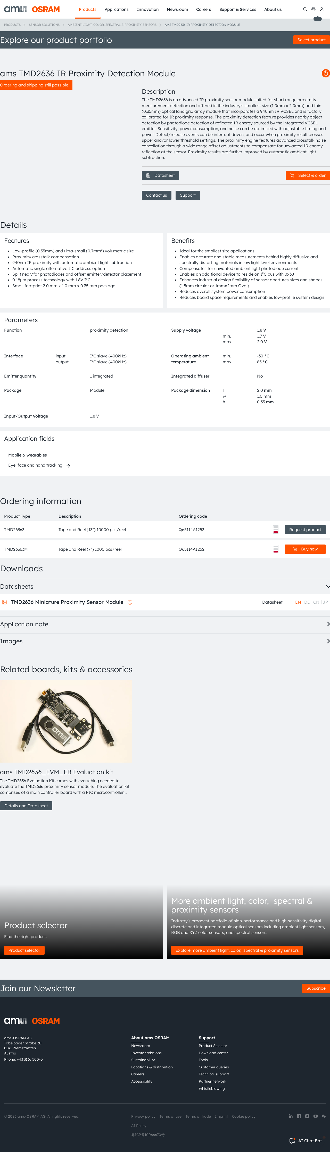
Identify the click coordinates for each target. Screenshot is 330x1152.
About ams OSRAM (150, 1037)
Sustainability (143, 1060)
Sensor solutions (44, 25)
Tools (203, 1060)
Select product (312, 39)
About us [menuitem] (273, 9)
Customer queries (214, 1067)
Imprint (221, 1116)
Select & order (308, 175)
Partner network (212, 1081)
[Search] (305, 9)
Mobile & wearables (27, 455)
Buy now (305, 548)
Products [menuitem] (87, 9)
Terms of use (171, 1116)
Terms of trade (198, 1116)
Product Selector (213, 1045)
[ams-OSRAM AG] (32, 9)
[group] (64, 745)
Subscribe (316, 988)
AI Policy (138, 1125)
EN (298, 602)
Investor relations (146, 1053)
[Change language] (313, 9)
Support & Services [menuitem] (237, 9)
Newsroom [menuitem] (177, 9)
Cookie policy (243, 1116)
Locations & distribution (152, 1067)
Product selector (24, 950)
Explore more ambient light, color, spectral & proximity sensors (237, 950)
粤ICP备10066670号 (148, 1134)
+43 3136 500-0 (30, 1059)
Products (12, 25)
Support (188, 195)
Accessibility (141, 1081)
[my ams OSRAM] (322, 9)
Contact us (156, 195)
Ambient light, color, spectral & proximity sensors (112, 25)
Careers (137, 1074)
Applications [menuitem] (117, 9)
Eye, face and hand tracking (35, 465)
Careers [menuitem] (203, 9)
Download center (213, 1053)
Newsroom (140, 1045)
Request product (305, 529)
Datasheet (160, 175)
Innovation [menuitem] (148, 9)
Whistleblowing (212, 1088)
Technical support (214, 1074)
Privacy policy (143, 1116)
